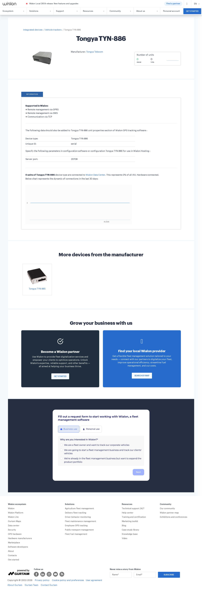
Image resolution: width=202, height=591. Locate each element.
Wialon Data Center (95, 175)
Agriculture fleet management (79, 509)
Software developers (18, 547)
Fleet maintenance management (80, 521)
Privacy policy (42, 580)
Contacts (12, 555)
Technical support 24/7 (133, 509)
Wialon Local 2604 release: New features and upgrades (53, 4)
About (11, 551)
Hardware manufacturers (20, 538)
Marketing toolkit (130, 521)
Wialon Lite (13, 517)
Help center (127, 513)
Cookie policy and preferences (68, 580)
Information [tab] (32, 94)
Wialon (11, 509)
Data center (13, 526)
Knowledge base (130, 534)
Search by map (141, 376)
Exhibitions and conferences (173, 517)
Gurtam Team (31, 585)
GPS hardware (15, 534)
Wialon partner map (169, 513)
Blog (124, 526)
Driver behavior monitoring (78, 517)
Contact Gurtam (49, 585)
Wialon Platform (15, 513)
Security (12, 530)
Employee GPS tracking (76, 526)
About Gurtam (14, 585)
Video (124, 538)
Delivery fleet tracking (75, 513)
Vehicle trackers (53, 30)
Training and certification (134, 517)
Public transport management (79, 530)
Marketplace (14, 543)
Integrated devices (33, 30)
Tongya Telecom (94, 52)
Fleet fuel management (76, 534)
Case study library (130, 530)
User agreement (94, 580)
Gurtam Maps (14, 521)
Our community (167, 509)
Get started (192, 11)
